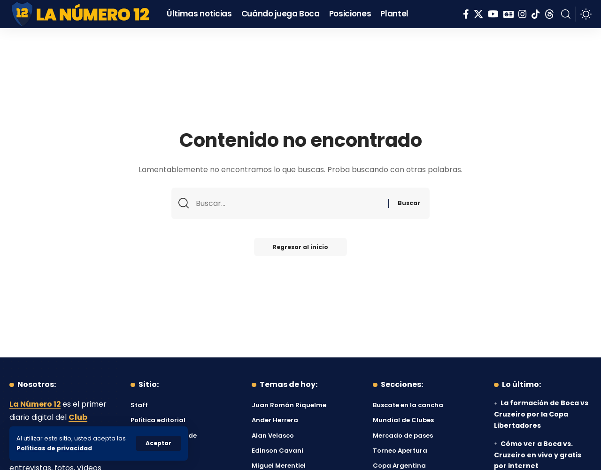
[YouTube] (493, 14)
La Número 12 (35, 404)
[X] (478, 14)
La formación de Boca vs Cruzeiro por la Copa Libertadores (541, 414)
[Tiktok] (535, 14)
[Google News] (508, 14)
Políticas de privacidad (54, 448)
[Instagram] (522, 14)
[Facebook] (466, 14)
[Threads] (549, 14)
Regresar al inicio (300, 247)
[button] (158, 443)
